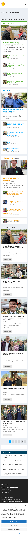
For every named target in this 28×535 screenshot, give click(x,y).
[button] (26, 505)
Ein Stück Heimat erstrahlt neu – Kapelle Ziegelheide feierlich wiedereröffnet (15, 124)
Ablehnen (14, 525)
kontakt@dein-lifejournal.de (12, 499)
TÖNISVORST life (12, 181)
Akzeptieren (14, 521)
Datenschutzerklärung (15, 533)
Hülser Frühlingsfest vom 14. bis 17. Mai (15, 74)
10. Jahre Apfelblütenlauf (14, 220)
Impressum (23, 533)
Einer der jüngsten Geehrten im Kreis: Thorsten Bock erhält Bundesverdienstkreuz (15, 193)
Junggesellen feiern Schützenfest (16, 142)
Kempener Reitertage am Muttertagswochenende (14, 149)
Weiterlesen (7, 259)
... (18, 441)
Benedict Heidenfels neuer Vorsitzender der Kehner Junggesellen (12, 178)
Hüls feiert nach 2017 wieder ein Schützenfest (14, 422)
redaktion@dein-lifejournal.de (15, 501)
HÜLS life (11, 45)
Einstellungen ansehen (14, 529)
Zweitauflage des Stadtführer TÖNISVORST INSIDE (15, 202)
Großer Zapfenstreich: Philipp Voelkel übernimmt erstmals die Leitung (15, 65)
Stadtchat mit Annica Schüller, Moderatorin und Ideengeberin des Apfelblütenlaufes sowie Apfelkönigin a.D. (13, 211)
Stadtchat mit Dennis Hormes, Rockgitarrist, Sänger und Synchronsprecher (15, 134)
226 (22, 441)
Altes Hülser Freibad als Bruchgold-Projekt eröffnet (13, 43)
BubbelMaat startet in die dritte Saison (15, 56)
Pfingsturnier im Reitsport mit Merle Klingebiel (15, 82)
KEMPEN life (11, 112)
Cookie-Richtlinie (6, 533)
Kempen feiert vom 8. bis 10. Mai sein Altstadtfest (13, 110)
